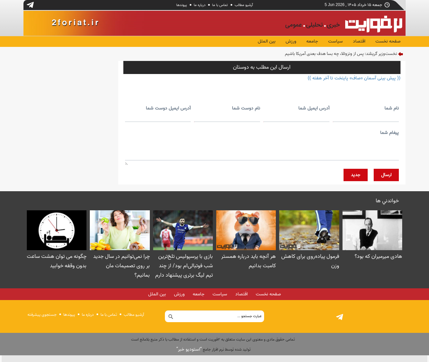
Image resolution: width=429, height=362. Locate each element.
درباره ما (199, 5)
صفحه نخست (388, 41)
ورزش (291, 41)
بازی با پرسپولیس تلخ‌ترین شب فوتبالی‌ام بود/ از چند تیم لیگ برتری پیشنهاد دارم (184, 266)
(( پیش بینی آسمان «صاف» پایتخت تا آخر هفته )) (354, 78)
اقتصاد (359, 41)
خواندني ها (387, 201)
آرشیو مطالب (244, 5)
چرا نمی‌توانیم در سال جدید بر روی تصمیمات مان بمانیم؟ (121, 266)
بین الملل (266, 41)
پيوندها (181, 5)
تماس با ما (220, 5)
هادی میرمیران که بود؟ (378, 256)
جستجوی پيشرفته (42, 314)
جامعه (312, 41)
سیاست (335, 41)
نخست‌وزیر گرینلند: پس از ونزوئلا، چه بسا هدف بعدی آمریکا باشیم (341, 53)
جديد (355, 175)
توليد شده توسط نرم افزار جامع (213, 349)
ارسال (386, 175)
